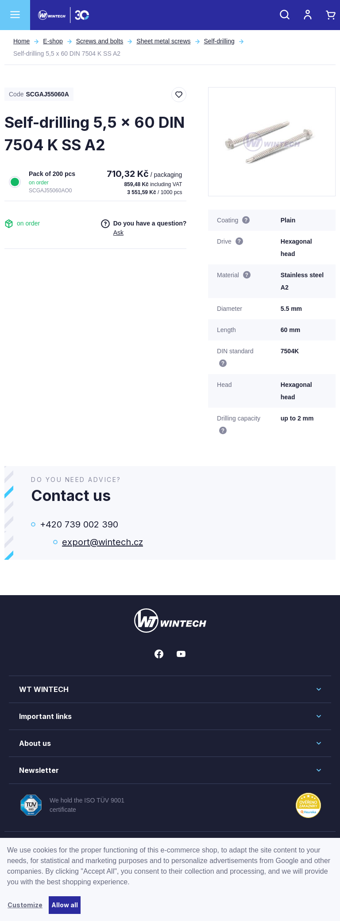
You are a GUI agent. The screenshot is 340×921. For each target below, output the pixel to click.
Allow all (64, 905)
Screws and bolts (100, 41)
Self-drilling (219, 41)
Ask (118, 232)
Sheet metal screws (163, 41)
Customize (25, 905)
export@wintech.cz (102, 542)
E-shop (52, 41)
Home (21, 41)
